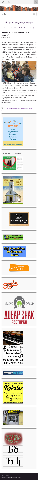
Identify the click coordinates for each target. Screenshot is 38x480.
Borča (4, 14)
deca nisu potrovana (15, 108)
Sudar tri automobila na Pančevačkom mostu (18, 28)
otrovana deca (27, 108)
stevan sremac (13, 110)
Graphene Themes (15, 477)
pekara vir (5, 110)
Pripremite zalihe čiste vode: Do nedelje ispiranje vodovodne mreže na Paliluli (20, 23)
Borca (6, 108)
